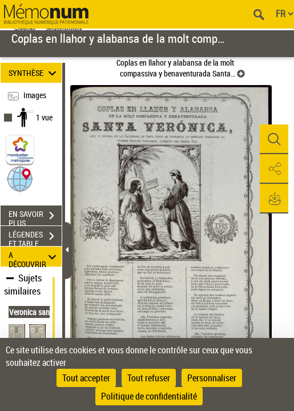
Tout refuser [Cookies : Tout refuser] (148, 378)
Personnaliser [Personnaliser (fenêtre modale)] (211, 378)
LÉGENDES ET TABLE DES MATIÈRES (35, 237)
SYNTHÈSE (34, 73)
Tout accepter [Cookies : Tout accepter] (86, 378)
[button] (20, 178)
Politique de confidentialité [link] (149, 396)
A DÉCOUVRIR (34, 257)
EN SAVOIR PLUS (35, 217)
